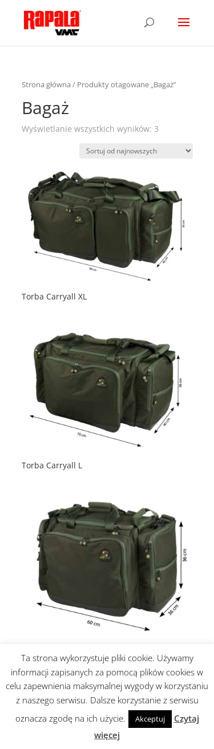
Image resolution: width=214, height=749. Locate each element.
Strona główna (46, 84)
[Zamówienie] (136, 151)
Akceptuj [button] (150, 719)
